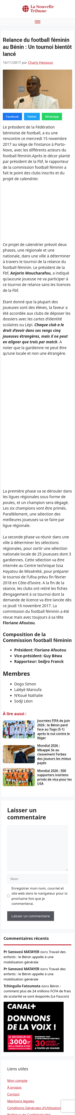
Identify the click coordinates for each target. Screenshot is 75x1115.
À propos (14, 1087)
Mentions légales (20, 1101)
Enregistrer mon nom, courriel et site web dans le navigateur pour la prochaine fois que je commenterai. (39, 896)
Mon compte (17, 1080)
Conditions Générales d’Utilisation (34, 1108)
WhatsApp (52, 116)
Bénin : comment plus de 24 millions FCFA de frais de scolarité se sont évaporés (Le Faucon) (37, 991)
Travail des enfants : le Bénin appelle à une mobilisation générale (35, 956)
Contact (13, 1094)
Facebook (12, 116)
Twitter (32, 116)
